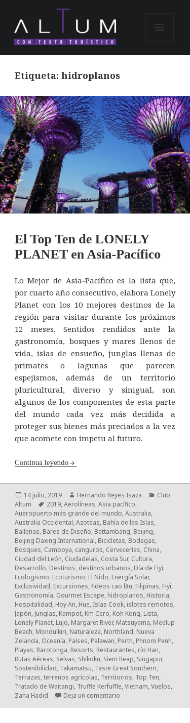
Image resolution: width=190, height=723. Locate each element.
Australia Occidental (44, 522)
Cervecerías (123, 549)
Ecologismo (32, 577)
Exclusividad (32, 586)
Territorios (116, 677)
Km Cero (97, 613)
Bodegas (141, 540)
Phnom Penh (154, 640)
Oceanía (53, 640)
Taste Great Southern (126, 668)
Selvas (65, 659)
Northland (118, 631)
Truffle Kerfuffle (99, 686)
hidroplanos (125, 595)
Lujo (62, 622)
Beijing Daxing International (55, 540)
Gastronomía (34, 595)
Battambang (112, 531)
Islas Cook (108, 604)
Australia (138, 513)
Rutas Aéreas (34, 659)
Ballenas (27, 531)
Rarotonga (51, 650)
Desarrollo (30, 568)
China (151, 549)
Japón (23, 613)
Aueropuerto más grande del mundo (68, 513)
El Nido (98, 577)
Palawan (103, 640)
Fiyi (166, 586)
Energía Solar (130, 577)
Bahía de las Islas (128, 522)
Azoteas (88, 522)
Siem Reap (118, 659)
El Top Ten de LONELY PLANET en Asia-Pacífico (88, 247)
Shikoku (89, 659)
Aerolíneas (79, 504)
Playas (24, 650)
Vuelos (161, 686)
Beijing (143, 531)
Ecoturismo (68, 577)
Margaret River (92, 622)
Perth (125, 640)
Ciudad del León (38, 559)
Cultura (141, 559)
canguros (89, 549)
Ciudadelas (81, 559)
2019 (54, 504)
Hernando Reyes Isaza (109, 495)
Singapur (149, 659)
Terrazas (28, 677)
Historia (157, 595)
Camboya (58, 549)
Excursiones (70, 586)
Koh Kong (126, 613)
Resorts (81, 650)
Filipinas (147, 586)
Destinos (62, 568)
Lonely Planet (34, 622)
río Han (148, 650)
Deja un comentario (91, 695)
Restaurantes (115, 650)
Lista (150, 613)
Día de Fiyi (148, 568)
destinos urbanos (105, 568)
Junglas (45, 613)
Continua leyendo (41, 462)
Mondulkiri (50, 631)
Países (78, 640)
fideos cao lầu (111, 586)
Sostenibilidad (36, 668)
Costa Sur (114, 559)
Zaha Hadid (31, 695)
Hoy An (65, 604)
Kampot (70, 613)
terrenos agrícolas (71, 677)
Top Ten (147, 677)
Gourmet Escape (80, 595)
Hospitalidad (33, 604)
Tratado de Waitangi (44, 686)
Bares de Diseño (67, 531)
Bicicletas (111, 540)
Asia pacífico (116, 504)
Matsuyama (133, 622)
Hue (84, 604)
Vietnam (136, 686)
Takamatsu (76, 668)
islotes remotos (150, 604)
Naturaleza (85, 631)
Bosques (28, 549)
